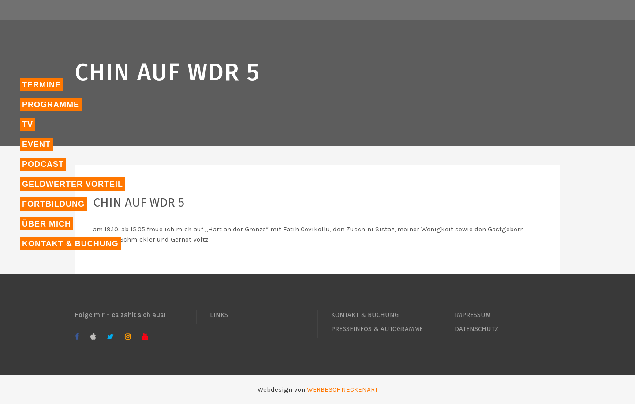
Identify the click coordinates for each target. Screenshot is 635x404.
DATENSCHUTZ (476, 329)
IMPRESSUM (473, 315)
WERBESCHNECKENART (342, 389)
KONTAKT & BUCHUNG (365, 315)
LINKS (219, 315)
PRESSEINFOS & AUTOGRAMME (377, 329)
